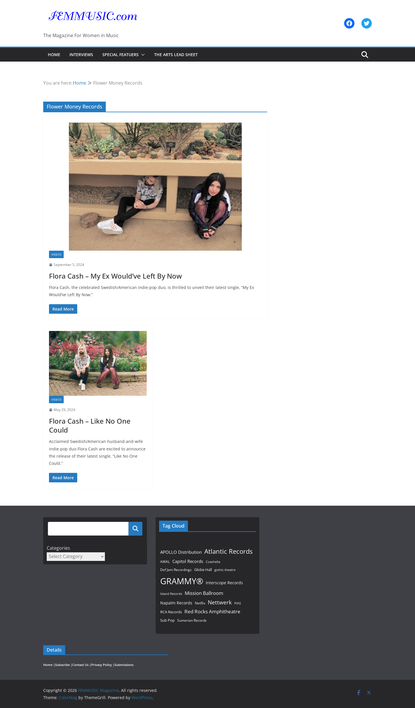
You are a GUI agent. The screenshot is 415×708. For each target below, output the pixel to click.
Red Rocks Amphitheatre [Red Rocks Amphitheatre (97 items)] (212, 611)
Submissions (123, 665)
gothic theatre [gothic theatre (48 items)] (224, 570)
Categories (58, 548)
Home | (49, 665)
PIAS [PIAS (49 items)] (237, 603)
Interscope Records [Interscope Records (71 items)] (224, 582)
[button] (142, 55)
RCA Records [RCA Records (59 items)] (171, 611)
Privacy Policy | (102, 665)
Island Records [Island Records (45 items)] (171, 594)
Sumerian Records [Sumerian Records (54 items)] (192, 620)
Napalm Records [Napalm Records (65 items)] (176, 603)
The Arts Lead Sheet (176, 54)
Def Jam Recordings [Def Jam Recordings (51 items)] (176, 569)
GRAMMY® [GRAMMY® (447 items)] (181, 581)
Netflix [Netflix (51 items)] (200, 603)
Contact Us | (81, 665)
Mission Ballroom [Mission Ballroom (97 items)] (204, 593)
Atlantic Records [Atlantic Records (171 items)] (228, 551)
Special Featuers (120, 54)
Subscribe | (63, 665)
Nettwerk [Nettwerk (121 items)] (220, 602)
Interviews (81, 54)
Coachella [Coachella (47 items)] (213, 561)
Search (135, 529)
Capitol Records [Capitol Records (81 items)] (187, 561)
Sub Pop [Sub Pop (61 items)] (167, 620)
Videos (56, 254)
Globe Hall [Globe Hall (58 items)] (203, 569)
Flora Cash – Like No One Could (90, 425)
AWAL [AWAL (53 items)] (165, 561)
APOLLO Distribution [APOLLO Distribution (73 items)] (181, 552)
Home (54, 54)
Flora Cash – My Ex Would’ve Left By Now (115, 276)
